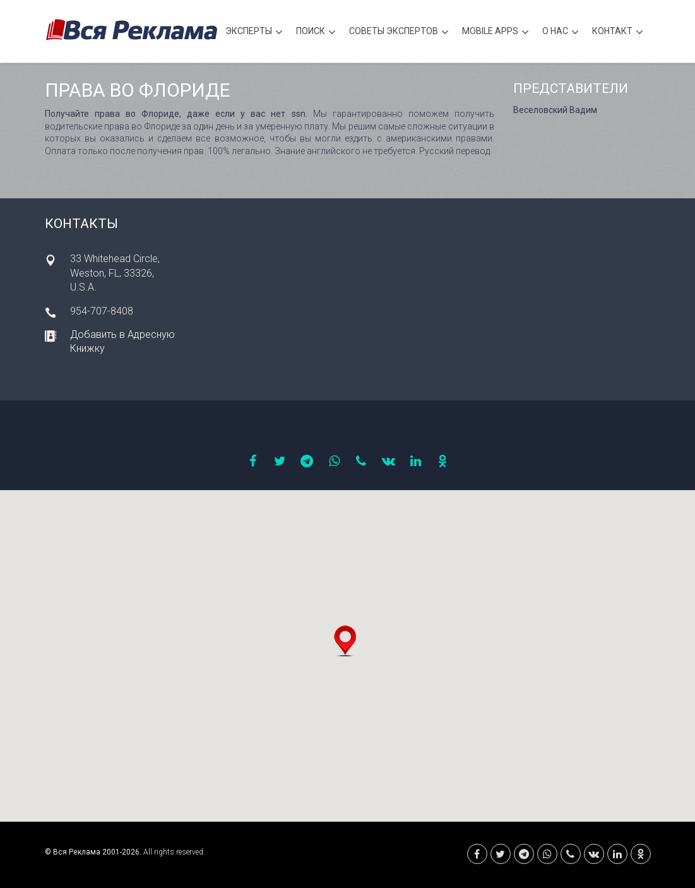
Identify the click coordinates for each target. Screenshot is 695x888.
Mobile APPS (495, 32)
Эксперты (254, 32)
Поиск (316, 32)
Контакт (617, 32)
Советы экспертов (399, 32)
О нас (560, 32)
